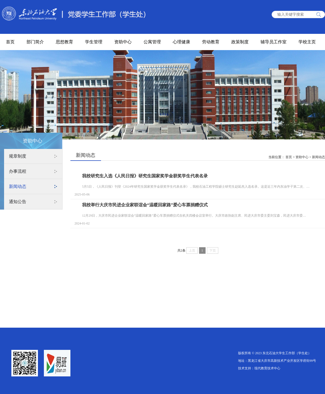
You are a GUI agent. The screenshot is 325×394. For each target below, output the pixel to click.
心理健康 (181, 42)
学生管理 (93, 42)
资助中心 (123, 42)
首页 (10, 42)
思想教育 (64, 42)
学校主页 (307, 42)
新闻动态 (17, 186)
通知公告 (17, 201)
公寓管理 (152, 42)
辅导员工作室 (274, 42)
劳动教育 (210, 42)
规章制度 (17, 156)
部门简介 (35, 42)
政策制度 (240, 42)
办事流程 (17, 171)
